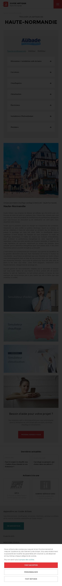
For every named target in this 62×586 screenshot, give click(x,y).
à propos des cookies (26, 559)
